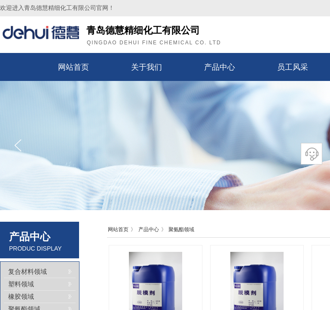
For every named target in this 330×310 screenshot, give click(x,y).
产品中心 (219, 67)
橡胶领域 (21, 296)
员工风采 (292, 67)
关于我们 (146, 67)
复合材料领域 (27, 271)
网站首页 (73, 67)
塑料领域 (21, 284)
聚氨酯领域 (181, 229)
